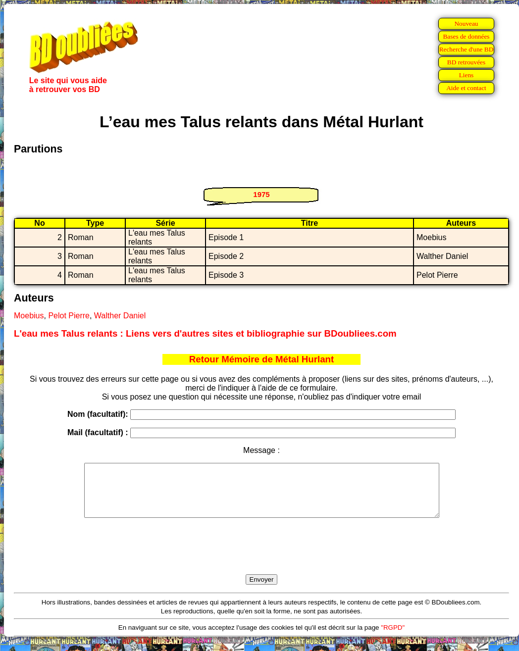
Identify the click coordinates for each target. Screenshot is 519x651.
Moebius (29, 315)
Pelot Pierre (69, 315)
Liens (466, 75)
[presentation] (261, 557)
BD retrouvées (466, 62)
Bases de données (466, 36)
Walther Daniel (120, 315)
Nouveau (466, 23)
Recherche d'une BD (466, 49)
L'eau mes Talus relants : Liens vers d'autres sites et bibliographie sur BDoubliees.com (205, 333)
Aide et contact (466, 88)
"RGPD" (393, 638)
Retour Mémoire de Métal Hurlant (261, 359)
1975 (261, 194)
